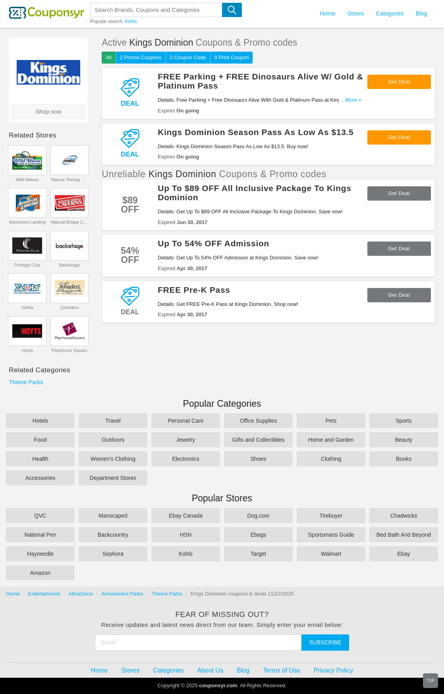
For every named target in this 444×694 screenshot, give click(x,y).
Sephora (113, 554)
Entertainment (44, 594)
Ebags (258, 535)
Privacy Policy (333, 670)
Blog (421, 13)
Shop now (49, 111)
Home (13, 594)
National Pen (40, 535)
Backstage (69, 265)
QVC (40, 515)
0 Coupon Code (188, 57)
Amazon (40, 573)
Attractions (80, 594)
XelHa (27, 307)
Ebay (404, 554)
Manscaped (112, 515)
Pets (330, 421)
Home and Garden (331, 440)
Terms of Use (281, 670)
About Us (210, 670)
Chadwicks (403, 515)
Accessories (40, 478)
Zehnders (69, 307)
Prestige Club (27, 265)
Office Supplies (258, 421)
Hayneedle (40, 554)
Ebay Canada (186, 515)
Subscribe (325, 642)
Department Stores (113, 478)
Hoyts (27, 350)
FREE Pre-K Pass (194, 289)
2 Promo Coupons (141, 57)
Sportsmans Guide (331, 535)
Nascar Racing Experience (69, 179)
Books (403, 459)
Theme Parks (26, 382)
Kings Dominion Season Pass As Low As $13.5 (255, 132)
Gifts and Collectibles (258, 440)
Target (258, 554)
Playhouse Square (69, 350)
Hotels (40, 421)
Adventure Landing (27, 222)
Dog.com (258, 515)
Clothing (331, 459)
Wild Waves (27, 179)
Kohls (131, 21)
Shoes (258, 459)
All (108, 57)
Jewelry (185, 440)
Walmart (331, 554)
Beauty (404, 440)
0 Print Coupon (231, 57)
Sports (403, 421)
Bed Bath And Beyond (403, 535)
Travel (112, 421)
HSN (186, 535)
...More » (351, 100)
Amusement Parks (122, 594)
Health (40, 459)
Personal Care (186, 421)
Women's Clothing (113, 459)
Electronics (185, 459)
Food (40, 440)
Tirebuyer (331, 515)
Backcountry (113, 535)
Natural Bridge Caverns (69, 222)
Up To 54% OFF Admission (213, 243)
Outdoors (113, 440)
